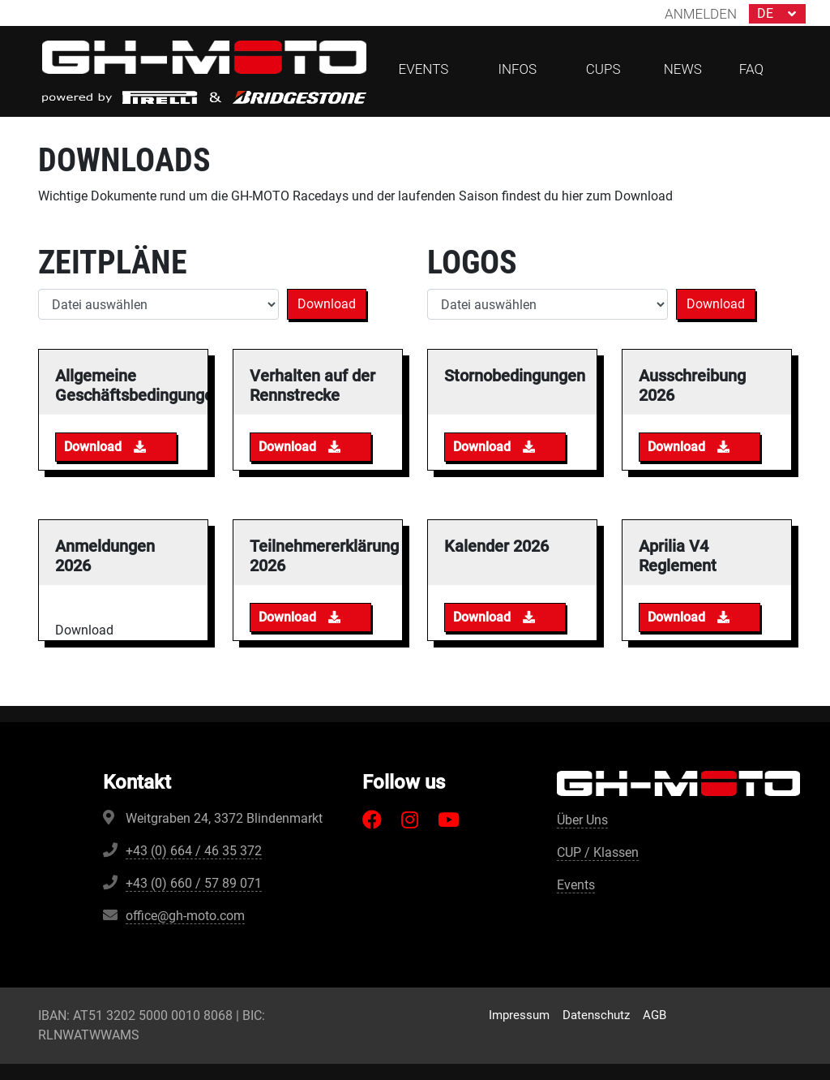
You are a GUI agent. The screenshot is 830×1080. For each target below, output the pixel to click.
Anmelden (701, 14)
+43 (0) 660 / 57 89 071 (194, 883)
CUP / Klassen (598, 852)
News (683, 69)
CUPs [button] (603, 69)
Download (326, 304)
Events (576, 885)
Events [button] (424, 69)
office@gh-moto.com (185, 915)
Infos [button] (517, 69)
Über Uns (582, 820)
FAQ (751, 69)
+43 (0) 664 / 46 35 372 (194, 850)
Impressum (519, 1015)
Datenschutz (596, 1015)
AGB (654, 1015)
